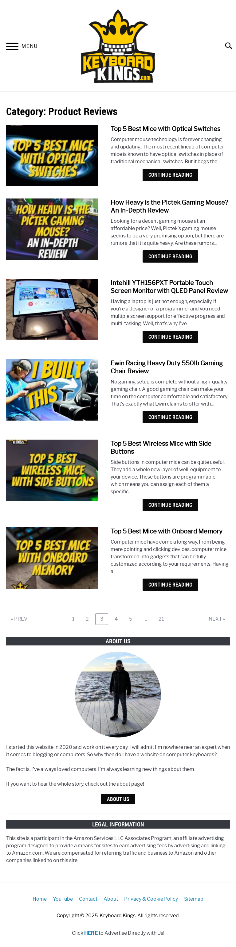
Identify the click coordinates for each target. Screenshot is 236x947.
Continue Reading (170, 174)
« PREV (19, 619)
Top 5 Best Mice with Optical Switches (165, 129)
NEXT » (217, 619)
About (111, 899)
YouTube (63, 899)
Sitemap (193, 899)
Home (40, 899)
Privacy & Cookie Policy (151, 899)
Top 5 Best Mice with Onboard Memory (166, 531)
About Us (118, 799)
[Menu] (12, 47)
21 (163, 619)
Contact (88, 899)
